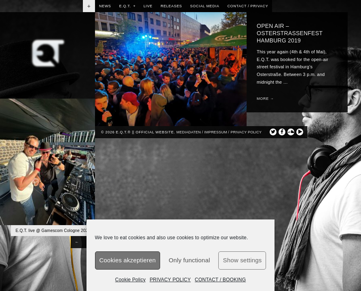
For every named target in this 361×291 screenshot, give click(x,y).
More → (265, 99)
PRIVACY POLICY (170, 280)
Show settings (242, 260)
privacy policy (246, 132)
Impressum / (216, 132)
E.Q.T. (127, 6)
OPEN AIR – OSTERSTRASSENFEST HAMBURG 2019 (290, 33)
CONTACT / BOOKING (220, 280)
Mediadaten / (189, 132)
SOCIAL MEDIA (204, 6)
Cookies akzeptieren (127, 260)
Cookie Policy (130, 280)
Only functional (189, 260)
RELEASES (171, 6)
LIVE (148, 6)
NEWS (105, 6)
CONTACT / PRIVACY (247, 6)
